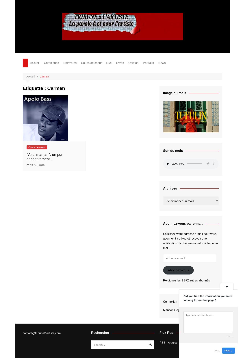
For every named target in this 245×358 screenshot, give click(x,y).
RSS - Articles (168, 342)
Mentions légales (174, 310)
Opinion (133, 62)
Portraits (148, 62)
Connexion (170, 301)
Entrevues (70, 62)
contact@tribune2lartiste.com (42, 333)
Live (109, 62)
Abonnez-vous (178, 270)
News (162, 62)
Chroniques (51, 62)
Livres (120, 62)
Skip (217, 350)
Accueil (35, 62)
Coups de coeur (91, 62)
